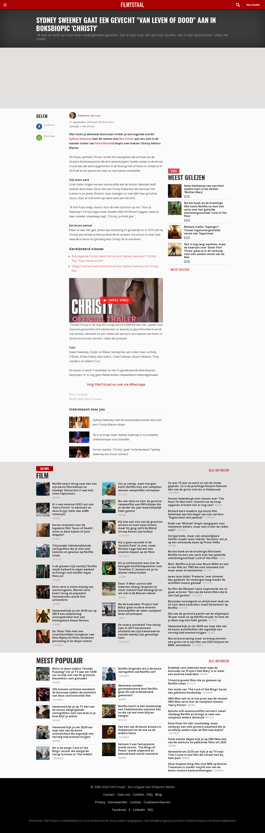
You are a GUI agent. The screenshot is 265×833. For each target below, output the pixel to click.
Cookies (135, 802)
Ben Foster (126, 139)
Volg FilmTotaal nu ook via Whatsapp (116, 384)
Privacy (100, 802)
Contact (109, 794)
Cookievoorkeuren (157, 802)
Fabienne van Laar (89, 115)
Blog (158, 794)
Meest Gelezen (180, 269)
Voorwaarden (117, 802)
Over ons (123, 794)
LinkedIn (139, 810)
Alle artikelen (219, 470)
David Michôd (104, 143)
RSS (150, 810)
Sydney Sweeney (80, 139)
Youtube (82, 394)
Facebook (119, 810)
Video (111, 122)
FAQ (150, 794)
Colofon (138, 794)
